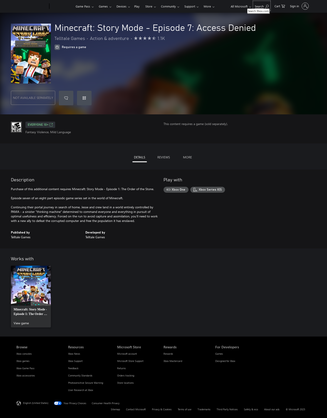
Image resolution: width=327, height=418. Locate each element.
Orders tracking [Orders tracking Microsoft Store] (125, 375)
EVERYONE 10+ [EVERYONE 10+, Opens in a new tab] (40, 125)
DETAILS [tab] (139, 157)
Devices (121, 6)
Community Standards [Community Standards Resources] (80, 375)
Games (103, 6)
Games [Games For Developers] (219, 353)
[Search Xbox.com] (262, 6)
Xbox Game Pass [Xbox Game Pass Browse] (25, 368)
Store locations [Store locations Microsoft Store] (125, 382)
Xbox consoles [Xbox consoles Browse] (24, 353)
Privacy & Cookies (162, 409)
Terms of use (184, 409)
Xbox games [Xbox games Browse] (23, 360)
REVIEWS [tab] (163, 157)
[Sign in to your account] (299, 6)
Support (189, 6)
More (207, 6)
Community (168, 6)
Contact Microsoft (136, 409)
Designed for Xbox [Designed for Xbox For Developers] (225, 360)
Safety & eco (251, 409)
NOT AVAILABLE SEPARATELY (33, 98)
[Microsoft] (31, 6)
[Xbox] (62, 6)
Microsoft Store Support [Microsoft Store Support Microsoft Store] (130, 360)
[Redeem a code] (84, 98)
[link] (31, 296)
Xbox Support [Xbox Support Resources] (75, 360)
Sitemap (115, 409)
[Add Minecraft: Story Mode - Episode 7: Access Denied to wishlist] (66, 98)
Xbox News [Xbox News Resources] (74, 353)
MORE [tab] (187, 157)
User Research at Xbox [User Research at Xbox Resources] (80, 389)
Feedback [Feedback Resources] (73, 368)
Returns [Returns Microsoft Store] (121, 368)
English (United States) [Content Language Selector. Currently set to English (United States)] (35, 402)
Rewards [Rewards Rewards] (168, 353)
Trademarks (204, 409)
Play (136, 6)
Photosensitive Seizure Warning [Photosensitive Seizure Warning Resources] (85, 382)
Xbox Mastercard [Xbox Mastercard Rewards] (173, 360)
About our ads (272, 409)
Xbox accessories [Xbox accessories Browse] (25, 375)
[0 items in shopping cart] (280, 5)
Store (148, 6)
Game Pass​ (83, 6)
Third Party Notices (227, 409)
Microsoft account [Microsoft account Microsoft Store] (127, 353)
